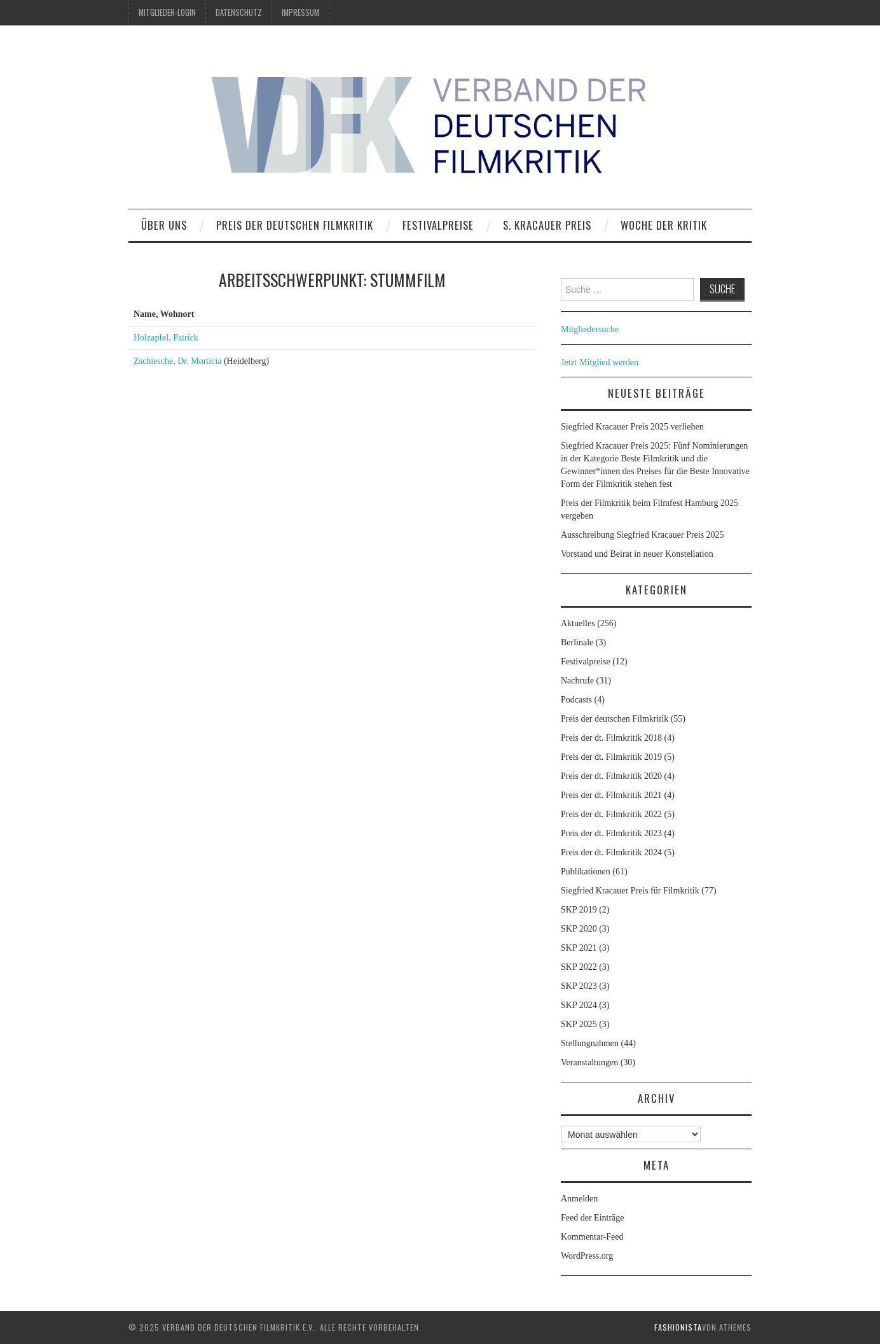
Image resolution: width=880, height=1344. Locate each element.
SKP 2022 (579, 967)
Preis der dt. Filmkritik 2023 (611, 833)
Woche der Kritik (664, 225)
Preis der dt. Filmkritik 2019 (611, 757)
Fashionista (678, 1327)
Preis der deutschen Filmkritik (294, 225)
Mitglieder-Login (167, 12)
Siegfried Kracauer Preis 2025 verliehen (632, 426)
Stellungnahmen (590, 1043)
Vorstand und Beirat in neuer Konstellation (637, 554)
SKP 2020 (579, 929)
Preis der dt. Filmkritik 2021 (611, 795)
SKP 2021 (579, 948)
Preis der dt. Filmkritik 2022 (611, 814)
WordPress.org (587, 1256)
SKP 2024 (579, 1005)
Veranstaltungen (589, 1062)
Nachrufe (577, 680)
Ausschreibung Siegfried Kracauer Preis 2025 (643, 535)
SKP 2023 (579, 986)
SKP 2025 (579, 1024)
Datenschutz (239, 12)
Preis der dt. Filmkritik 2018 (611, 738)
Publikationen (585, 871)
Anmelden (579, 1198)
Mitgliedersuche (590, 329)
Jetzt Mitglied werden (599, 362)
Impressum (300, 12)
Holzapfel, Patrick (166, 337)
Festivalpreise (438, 225)
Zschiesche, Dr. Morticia (177, 361)
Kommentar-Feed (592, 1237)
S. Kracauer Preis (547, 225)
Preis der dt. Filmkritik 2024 (611, 852)
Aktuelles (578, 623)
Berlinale (577, 642)
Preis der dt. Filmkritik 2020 (611, 776)
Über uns (164, 225)
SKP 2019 (579, 909)
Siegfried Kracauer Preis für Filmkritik (630, 890)
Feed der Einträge (592, 1217)
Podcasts (576, 699)
